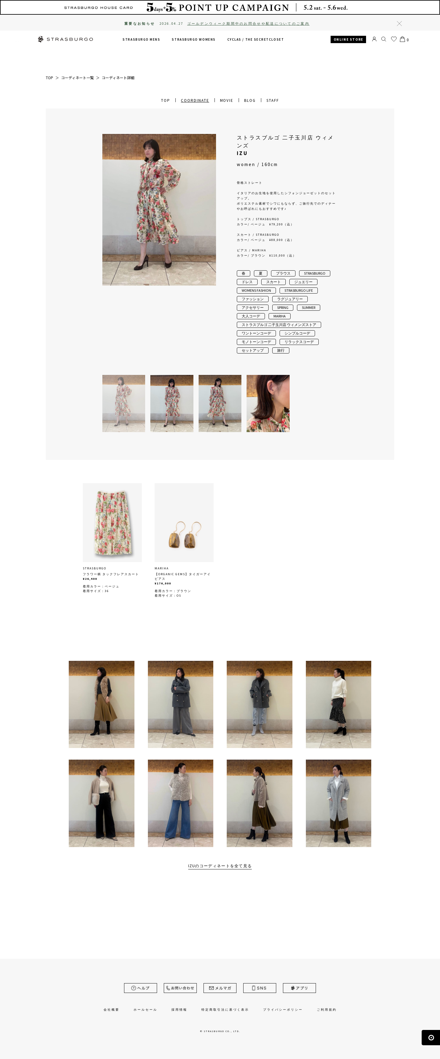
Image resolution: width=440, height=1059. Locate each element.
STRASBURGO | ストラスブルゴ (65, 40)
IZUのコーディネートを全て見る (220, 865)
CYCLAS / (255, 39)
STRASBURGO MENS (141, 39)
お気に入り (393, 39)
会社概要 (111, 1010)
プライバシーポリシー (283, 1010)
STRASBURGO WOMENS (193, 39)
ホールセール (145, 1010)
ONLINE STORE (348, 39)
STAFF (272, 100)
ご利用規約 (327, 1010)
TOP (165, 100)
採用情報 (179, 1010)
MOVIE (227, 100)
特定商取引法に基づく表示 (225, 1010)
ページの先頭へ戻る (431, 1037)
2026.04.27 (235, 23)
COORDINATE (195, 100)
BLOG (250, 100)
